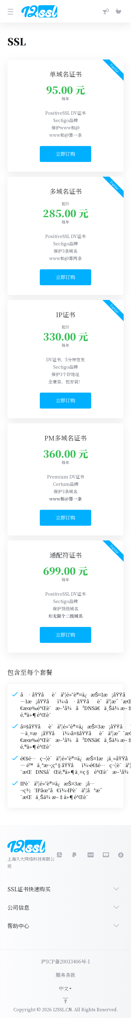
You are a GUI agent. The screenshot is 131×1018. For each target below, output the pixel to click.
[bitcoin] (121, 855)
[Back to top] (65, 1000)
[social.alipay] (59, 855)
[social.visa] (75, 855)
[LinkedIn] (90, 855)
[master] (105, 855)
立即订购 (65, 153)
